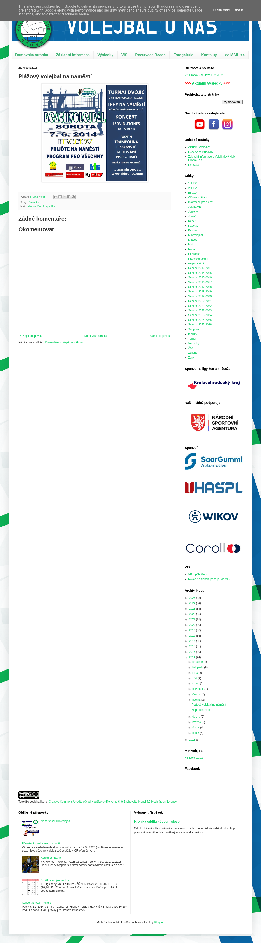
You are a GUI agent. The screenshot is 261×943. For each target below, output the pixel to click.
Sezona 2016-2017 (200, 282)
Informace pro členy (200, 202)
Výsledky (105, 55)
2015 (192, 652)
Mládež (192, 239)
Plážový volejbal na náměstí (209, 704)
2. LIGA (193, 188)
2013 (192, 739)
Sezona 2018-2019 (200, 291)
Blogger (159, 922)
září (195, 678)
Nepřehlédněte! (201, 710)
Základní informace (73, 55)
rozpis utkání (196, 263)
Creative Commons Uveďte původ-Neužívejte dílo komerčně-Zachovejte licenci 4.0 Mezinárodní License (113, 801)
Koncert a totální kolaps (36, 902)
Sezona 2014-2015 (200, 272)
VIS (124, 55)
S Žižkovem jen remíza (55, 880)
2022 (192, 614)
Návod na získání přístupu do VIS (209, 579)
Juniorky (193, 211)
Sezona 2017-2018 (200, 287)
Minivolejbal (195, 235)
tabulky (192, 334)
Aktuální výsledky (207, 83)
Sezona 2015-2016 (200, 277)
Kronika (193, 230)
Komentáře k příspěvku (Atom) (64, 342)
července (198, 689)
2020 (192, 625)
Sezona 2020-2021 (200, 301)
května (196, 699)
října (195, 672)
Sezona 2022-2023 (200, 310)
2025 (192, 597)
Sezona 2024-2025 (200, 320)
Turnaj (192, 338)
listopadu (198, 667)
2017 (192, 641)
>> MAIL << (235, 55)
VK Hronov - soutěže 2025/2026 (204, 75)
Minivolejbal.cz (194, 757)
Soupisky (194, 329)
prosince (198, 661)
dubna (196, 716)
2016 (192, 646)
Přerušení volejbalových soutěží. (42, 843)
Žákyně (192, 352)
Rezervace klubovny (200, 152)
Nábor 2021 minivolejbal (56, 821)
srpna (196, 683)
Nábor (192, 249)
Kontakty (209, 55)
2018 (192, 635)
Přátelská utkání (198, 258)
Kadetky (193, 225)
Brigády (193, 192)
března (197, 722)
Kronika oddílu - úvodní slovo (157, 821)
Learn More (222, 10)
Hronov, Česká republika (41, 206)
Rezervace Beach (150, 55)
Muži (191, 244)
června (196, 694)
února (196, 727)
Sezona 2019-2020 (200, 296)
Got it (239, 10)
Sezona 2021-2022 (200, 305)
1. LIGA (193, 183)
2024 (192, 603)
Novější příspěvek (31, 336)
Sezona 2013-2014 (200, 268)
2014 (192, 657)
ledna (196, 733)
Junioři (192, 216)
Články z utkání (197, 197)
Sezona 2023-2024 (200, 315)
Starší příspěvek (160, 336)
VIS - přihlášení (197, 574)
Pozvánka (33, 202)
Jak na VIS (195, 206)
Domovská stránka (31, 55)
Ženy (191, 357)
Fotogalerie (183, 55)
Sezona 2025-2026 (200, 324)
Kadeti (192, 221)
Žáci (191, 348)
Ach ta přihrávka (51, 857)
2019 (192, 630)
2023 (192, 608)
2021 (192, 619)
